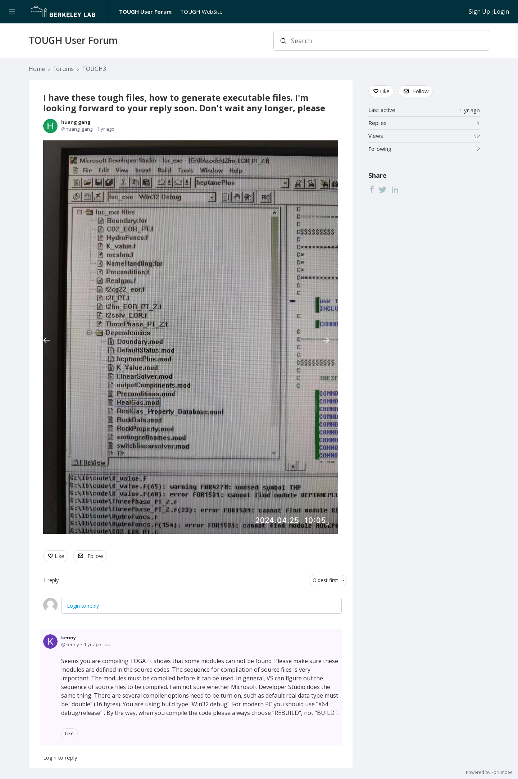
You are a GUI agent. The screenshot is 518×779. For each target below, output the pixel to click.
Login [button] (501, 11)
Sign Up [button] (479, 11)
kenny (68, 637)
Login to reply (83, 605)
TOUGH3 (94, 69)
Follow (95, 555)
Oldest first (325, 580)
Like (59, 555)
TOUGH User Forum (145, 11)
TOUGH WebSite (201, 11)
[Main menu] (12, 12)
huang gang (76, 122)
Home (37, 69)
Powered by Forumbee (489, 772)
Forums (63, 69)
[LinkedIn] (395, 189)
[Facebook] (371, 189)
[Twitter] (382, 189)
